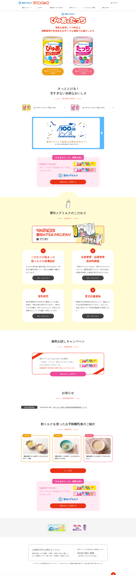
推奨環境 (36, 568)
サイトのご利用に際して (26, 568)
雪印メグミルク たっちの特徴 (83, 71)
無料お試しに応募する (68, 167)
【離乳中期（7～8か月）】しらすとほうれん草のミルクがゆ (66, 443)
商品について (25, 7)
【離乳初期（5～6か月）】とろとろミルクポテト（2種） (35, 443)
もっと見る (68, 456)
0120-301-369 (85, 538)
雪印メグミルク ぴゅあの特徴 (52, 71)
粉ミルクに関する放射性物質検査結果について (70, 392)
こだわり (39, 7)
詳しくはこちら (43, 263)
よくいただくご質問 (89, 7)
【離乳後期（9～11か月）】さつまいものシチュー (97, 443)
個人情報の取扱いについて (56, 568)
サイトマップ (47, 564)
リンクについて (44, 568)
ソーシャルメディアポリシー (72, 568)
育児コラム (72, 7)
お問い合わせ (105, 7)
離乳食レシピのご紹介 (56, 7)
